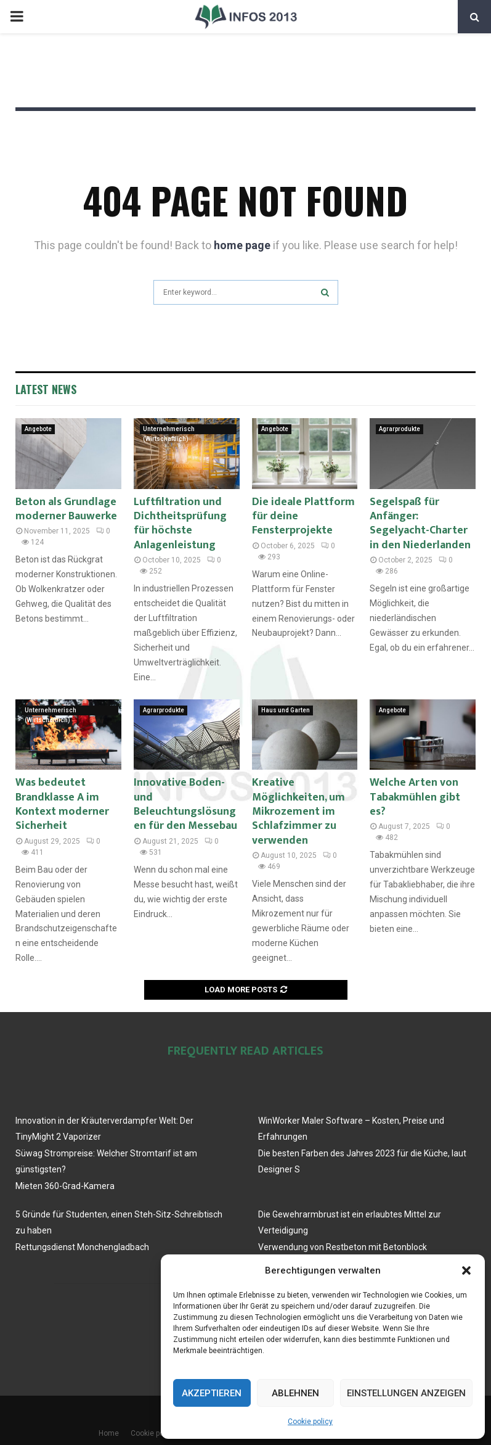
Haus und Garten (285, 710)
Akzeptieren (211, 1393)
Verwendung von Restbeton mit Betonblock (342, 1247)
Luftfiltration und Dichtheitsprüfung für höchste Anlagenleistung (180, 523)
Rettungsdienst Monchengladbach (82, 1247)
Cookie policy (310, 1421)
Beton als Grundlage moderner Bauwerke (66, 509)
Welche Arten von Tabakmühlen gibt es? (415, 797)
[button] (466, 1270)
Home (109, 1433)
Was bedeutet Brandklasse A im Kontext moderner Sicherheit (62, 804)
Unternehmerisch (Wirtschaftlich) (169, 430)
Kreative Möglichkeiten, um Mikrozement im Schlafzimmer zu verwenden (298, 811)
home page (242, 245)
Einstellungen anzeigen (406, 1393)
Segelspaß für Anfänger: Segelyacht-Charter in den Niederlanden (420, 523)
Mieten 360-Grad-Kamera (65, 1186)
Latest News (45, 389)
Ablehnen (295, 1393)
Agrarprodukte (399, 429)
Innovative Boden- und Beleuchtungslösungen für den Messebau (185, 804)
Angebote (38, 429)
